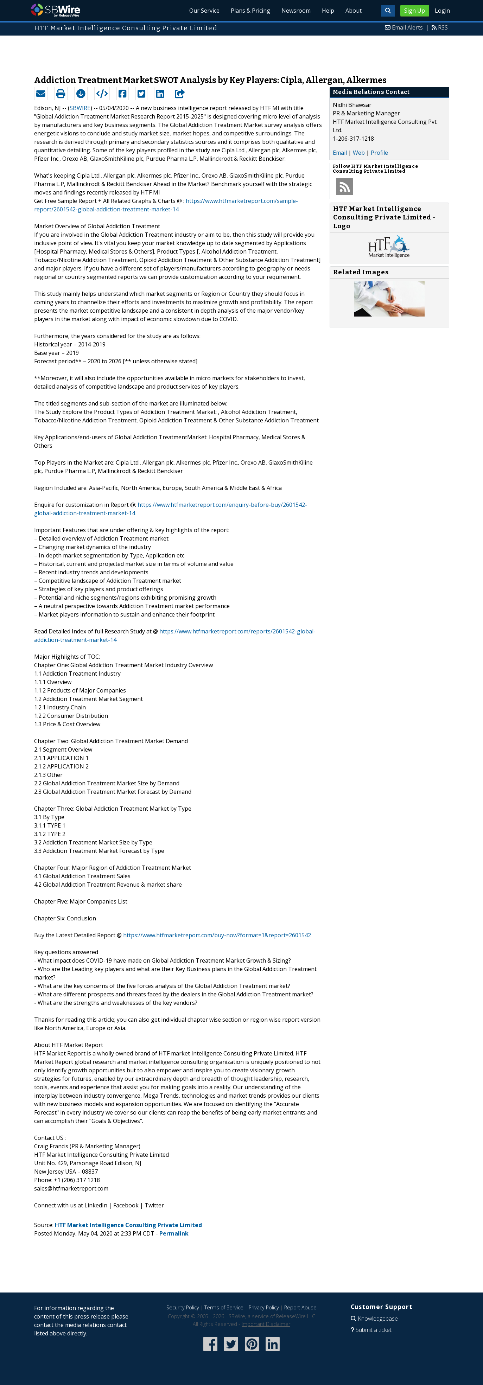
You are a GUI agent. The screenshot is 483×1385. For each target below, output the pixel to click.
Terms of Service (223, 1307)
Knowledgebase (378, 1318)
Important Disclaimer (266, 1324)
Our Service (204, 10)
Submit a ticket (374, 1330)
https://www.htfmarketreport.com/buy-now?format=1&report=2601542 (217, 935)
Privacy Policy (264, 1307)
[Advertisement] (242, 52)
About (353, 10)
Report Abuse (300, 1307)
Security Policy (182, 1307)
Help (328, 10)
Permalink (174, 1233)
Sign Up (414, 10)
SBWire (55, 10)
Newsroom (296, 10)
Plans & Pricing (250, 10)
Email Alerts (407, 27)
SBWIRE (80, 108)
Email (340, 153)
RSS (443, 27)
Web (359, 153)
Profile (379, 153)
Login (442, 10)
